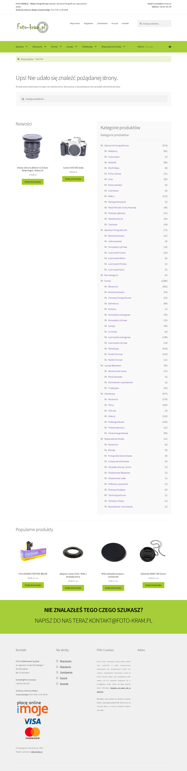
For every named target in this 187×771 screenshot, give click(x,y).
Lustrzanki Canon (117, 252)
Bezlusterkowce (116, 235)
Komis (54, 46)
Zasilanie (112, 224)
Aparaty (20, 46)
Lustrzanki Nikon (116, 258)
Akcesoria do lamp (117, 371)
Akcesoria (37, 46)
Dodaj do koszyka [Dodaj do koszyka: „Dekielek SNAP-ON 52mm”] (153, 585)
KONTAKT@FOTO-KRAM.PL (120, 620)
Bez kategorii (111, 275)
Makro (111, 196)
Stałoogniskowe (116, 421)
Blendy (111, 450)
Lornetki (112, 331)
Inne (110, 179)
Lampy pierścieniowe (118, 461)
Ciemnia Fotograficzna (119, 297)
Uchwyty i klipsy (116, 500)
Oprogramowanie (117, 201)
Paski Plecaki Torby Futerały (122, 207)
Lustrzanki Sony (116, 269)
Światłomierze (115, 218)
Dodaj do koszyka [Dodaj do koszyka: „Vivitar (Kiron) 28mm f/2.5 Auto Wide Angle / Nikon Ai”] (33, 181)
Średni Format (115, 354)
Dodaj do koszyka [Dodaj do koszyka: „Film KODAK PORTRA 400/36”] (33, 585)
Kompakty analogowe (119, 314)
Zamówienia (102, 23)
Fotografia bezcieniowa (120, 455)
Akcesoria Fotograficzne (116, 145)
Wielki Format (115, 359)
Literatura (113, 190)
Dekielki (112, 162)
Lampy (69, 46)
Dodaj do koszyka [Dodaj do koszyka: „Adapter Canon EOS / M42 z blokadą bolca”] (73, 588)
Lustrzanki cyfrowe (117, 342)
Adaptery (112, 151)
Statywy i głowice (116, 213)
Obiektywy (87, 46)
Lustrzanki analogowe (119, 337)
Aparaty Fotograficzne (115, 230)
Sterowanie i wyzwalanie (120, 382)
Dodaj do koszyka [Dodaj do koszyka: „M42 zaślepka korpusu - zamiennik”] (113, 588)
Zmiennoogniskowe (118, 433)
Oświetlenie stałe (117, 478)
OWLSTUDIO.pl (36, 752)
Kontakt (125, 23)
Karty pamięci (115, 184)
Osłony (111, 416)
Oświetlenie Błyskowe (119, 472)
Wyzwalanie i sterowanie (120, 506)
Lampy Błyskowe (112, 365)
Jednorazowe (115, 241)
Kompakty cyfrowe (117, 246)
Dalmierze (113, 303)
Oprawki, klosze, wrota (119, 467)
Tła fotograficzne (117, 495)
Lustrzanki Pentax (117, 263)
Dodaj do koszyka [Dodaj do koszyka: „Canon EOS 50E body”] (73, 179)
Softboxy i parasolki (118, 483)
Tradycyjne (113, 388)
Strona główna (27, 59)
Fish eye (112, 410)
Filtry (111, 404)
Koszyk (115, 23)
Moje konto (75, 23)
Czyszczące (114, 156)
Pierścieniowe (115, 376)
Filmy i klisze (114, 173)
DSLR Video (113, 167)
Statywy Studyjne (116, 489)
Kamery (112, 309)
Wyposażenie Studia (111, 46)
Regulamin (88, 23)
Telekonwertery (116, 427)
